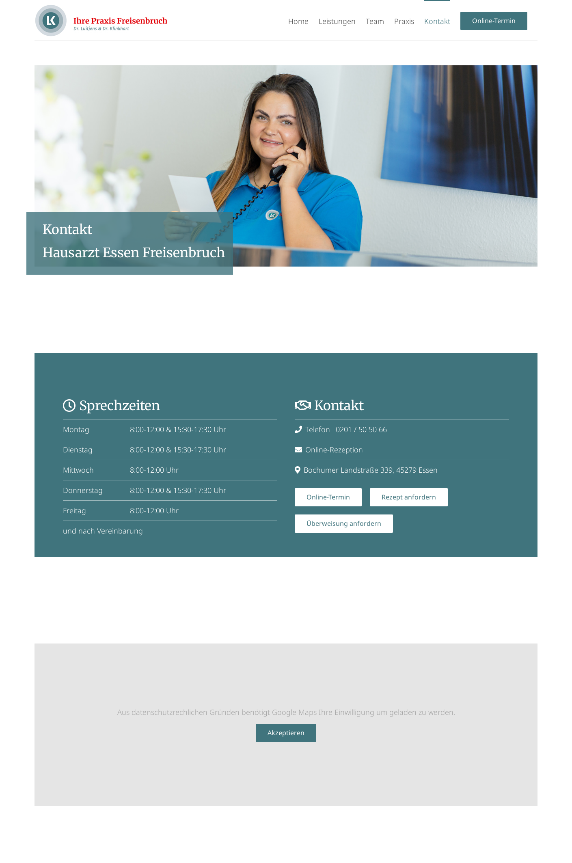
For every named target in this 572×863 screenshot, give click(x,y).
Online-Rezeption (329, 449)
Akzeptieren (286, 732)
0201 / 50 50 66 (361, 429)
